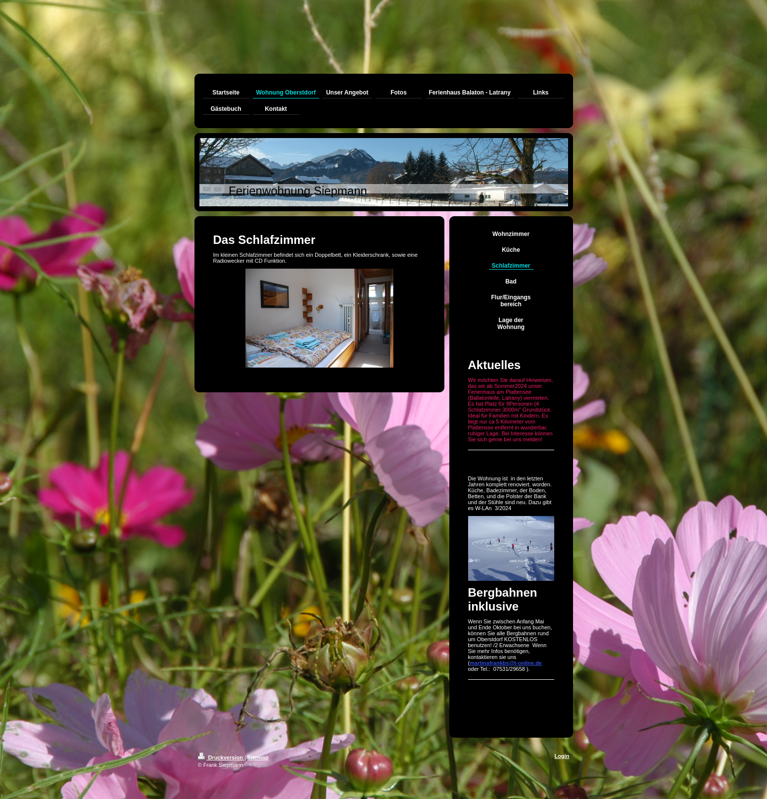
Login (562, 756)
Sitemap (258, 757)
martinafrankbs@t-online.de (506, 663)
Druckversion (221, 757)
